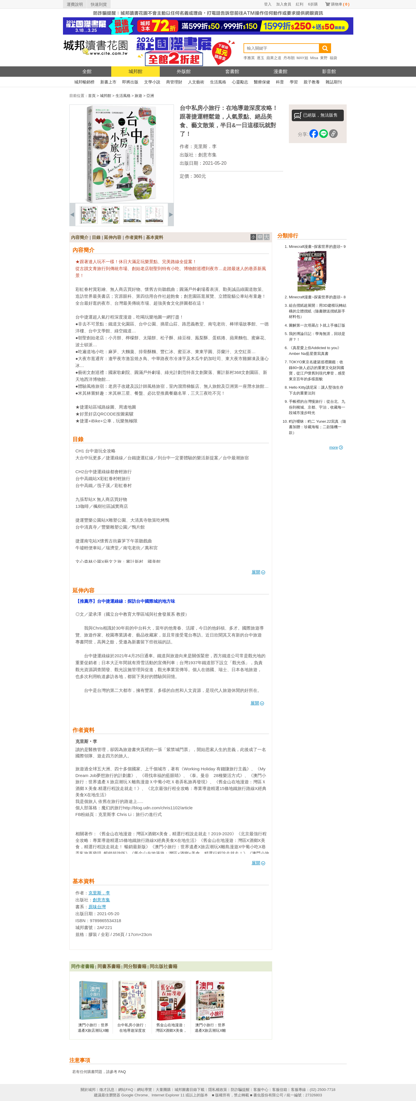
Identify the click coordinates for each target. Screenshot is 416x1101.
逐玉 (260, 58)
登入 (268, 4)
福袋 (333, 58)
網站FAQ (125, 1089)
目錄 (96, 237)
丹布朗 (289, 58)
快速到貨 (99, 4)
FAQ (122, 1072)
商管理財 (174, 82)
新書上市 (108, 82)
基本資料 (154, 237)
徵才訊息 (106, 1089)
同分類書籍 (134, 966)
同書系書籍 (108, 966)
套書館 (232, 71)
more (336, 447)
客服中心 (260, 1089)
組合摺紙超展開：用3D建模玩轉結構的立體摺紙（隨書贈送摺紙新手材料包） (317, 311)
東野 (324, 58)
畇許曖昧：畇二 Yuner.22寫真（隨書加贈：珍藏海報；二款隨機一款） (317, 427)
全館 (87, 71)
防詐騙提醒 (240, 1089)
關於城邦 (88, 1089)
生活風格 (218, 82)
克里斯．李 (205, 146)
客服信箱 (279, 1089)
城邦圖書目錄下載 (189, 1089)
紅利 (299, 4)
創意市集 (207, 154)
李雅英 (249, 58)
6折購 (312, 4)
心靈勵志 (240, 82)
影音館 (329, 71)
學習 (294, 82)
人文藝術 (196, 82)
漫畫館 (280, 71)
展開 (258, 572)
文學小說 (152, 82)
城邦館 (135, 71)
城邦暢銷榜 (84, 82)
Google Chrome (134, 1095)
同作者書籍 (82, 966)
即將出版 (130, 82)
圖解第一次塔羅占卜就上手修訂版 (317, 325)
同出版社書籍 (163, 966)
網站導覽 (144, 1089)
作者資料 (133, 237)
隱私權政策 (217, 1089)
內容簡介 (79, 237)
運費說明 (75, 4)
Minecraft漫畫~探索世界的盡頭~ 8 (317, 297)
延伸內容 (112, 237)
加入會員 (283, 4)
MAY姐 (302, 58)
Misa (314, 58)
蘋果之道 (273, 58)
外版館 (184, 71)
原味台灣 (97, 906)
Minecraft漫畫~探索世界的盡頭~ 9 (317, 246)
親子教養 (312, 82)
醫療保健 (262, 82)
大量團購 (163, 1089)
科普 (280, 82)
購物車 (340, 4)
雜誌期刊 (334, 82)
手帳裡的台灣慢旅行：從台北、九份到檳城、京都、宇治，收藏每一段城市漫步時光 (317, 407)
